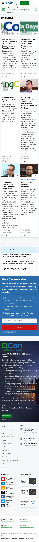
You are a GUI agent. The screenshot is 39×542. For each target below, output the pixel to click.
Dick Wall (24, 73)
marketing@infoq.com (26, 527)
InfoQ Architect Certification (29, 430)
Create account (7, 430)
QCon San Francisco (30, 443)
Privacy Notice (5, 538)
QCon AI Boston (29, 438)
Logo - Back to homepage (11, 3)
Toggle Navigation (3, 3)
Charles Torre (25, 230)
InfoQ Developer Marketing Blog (10, 462)
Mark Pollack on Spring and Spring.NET (27, 184)
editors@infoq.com (6, 527)
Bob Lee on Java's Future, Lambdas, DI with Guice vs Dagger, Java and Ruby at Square (9, 44)
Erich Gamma (6, 230)
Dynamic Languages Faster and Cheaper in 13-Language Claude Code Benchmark (18, 255)
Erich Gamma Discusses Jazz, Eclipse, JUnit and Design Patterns (8, 185)
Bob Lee (4, 73)
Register (24, 3)
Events (4, 440)
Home (4, 426)
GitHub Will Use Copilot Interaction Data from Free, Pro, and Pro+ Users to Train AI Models (18, 262)
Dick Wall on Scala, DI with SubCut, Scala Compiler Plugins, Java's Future (28, 44)
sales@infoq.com (25, 521)
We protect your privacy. (9, 332)
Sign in (33, 3)
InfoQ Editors (6, 447)
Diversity (4, 467)
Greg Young (24, 156)
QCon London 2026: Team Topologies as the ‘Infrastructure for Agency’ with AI (17, 269)
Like (6, 76)
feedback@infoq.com (7, 521)
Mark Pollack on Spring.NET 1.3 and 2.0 (9, 99)
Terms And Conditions (17, 538)
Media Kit (5, 457)
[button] (19, 327)
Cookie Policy (29, 538)
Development (9, 250)
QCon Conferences (8, 437)
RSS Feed (15, 17)
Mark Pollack (6, 156)
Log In (4, 433)
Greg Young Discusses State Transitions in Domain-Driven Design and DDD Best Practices (29, 102)
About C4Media (6, 453)
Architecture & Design (28, 179)
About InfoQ (5, 450)
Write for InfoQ (6, 443)
